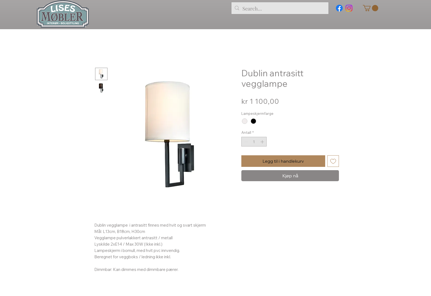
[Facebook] (339, 8)
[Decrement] (245, 141)
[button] (370, 8)
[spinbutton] (254, 141)
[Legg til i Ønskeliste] (333, 161)
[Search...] (279, 8)
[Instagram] (348, 8)
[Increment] (262, 141)
